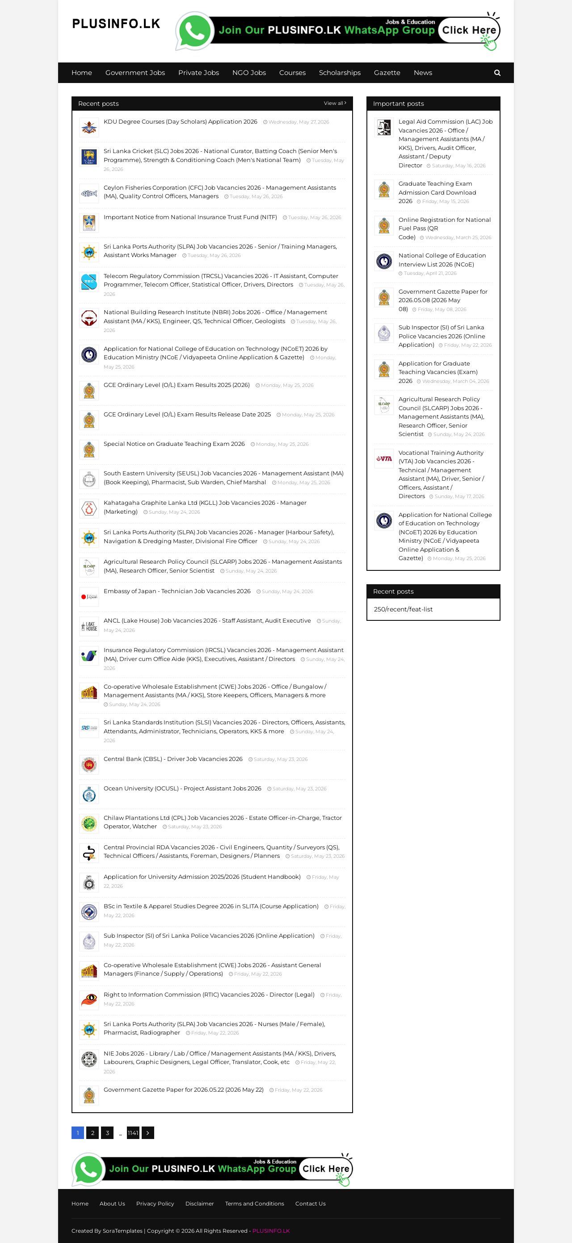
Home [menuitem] (82, 72)
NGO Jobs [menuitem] (249, 72)
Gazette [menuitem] (387, 72)
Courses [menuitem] (292, 72)
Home (80, 1203)
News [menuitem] (423, 72)
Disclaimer (199, 1203)
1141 (133, 1132)
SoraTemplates (123, 1230)
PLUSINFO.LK (271, 1230)
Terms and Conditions (254, 1203)
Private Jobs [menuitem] (198, 72)
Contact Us (310, 1203)
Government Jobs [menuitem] (135, 72)
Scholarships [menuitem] (340, 72)
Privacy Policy (155, 1203)
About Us (112, 1203)
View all (333, 103)
